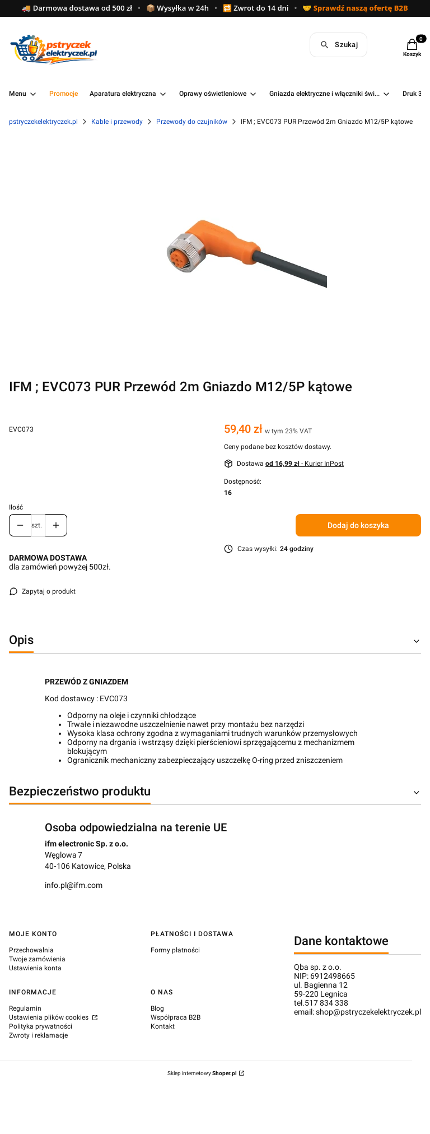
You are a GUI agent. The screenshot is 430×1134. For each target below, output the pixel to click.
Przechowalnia (31, 950)
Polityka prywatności (40, 1026)
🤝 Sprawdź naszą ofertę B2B (355, 8)
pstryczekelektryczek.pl (43, 122)
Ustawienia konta (35, 968)
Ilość (16, 507)
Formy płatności (175, 950)
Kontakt (163, 1026)
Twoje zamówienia (37, 959)
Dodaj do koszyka (358, 525)
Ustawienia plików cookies (49, 1017)
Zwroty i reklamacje (38, 1035)
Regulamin (25, 1008)
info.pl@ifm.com (73, 885)
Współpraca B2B (175, 1017)
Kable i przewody (117, 122)
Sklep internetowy (202, 1073)
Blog (157, 1008)
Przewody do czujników (191, 122)
